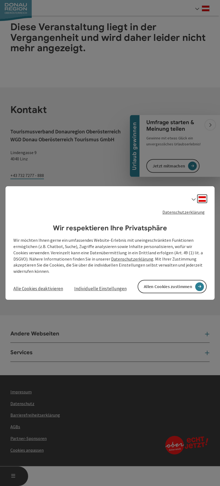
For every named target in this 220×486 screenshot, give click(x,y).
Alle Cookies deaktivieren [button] (38, 289)
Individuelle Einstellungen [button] (100, 289)
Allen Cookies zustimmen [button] (168, 286)
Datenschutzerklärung (183, 212)
